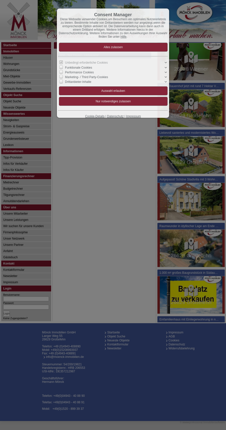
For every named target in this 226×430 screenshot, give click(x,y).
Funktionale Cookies (78, 67)
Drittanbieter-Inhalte (78, 82)
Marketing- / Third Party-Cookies (86, 77)
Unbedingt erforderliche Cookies (86, 62)
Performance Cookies (79, 72)
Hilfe (123, 36)
